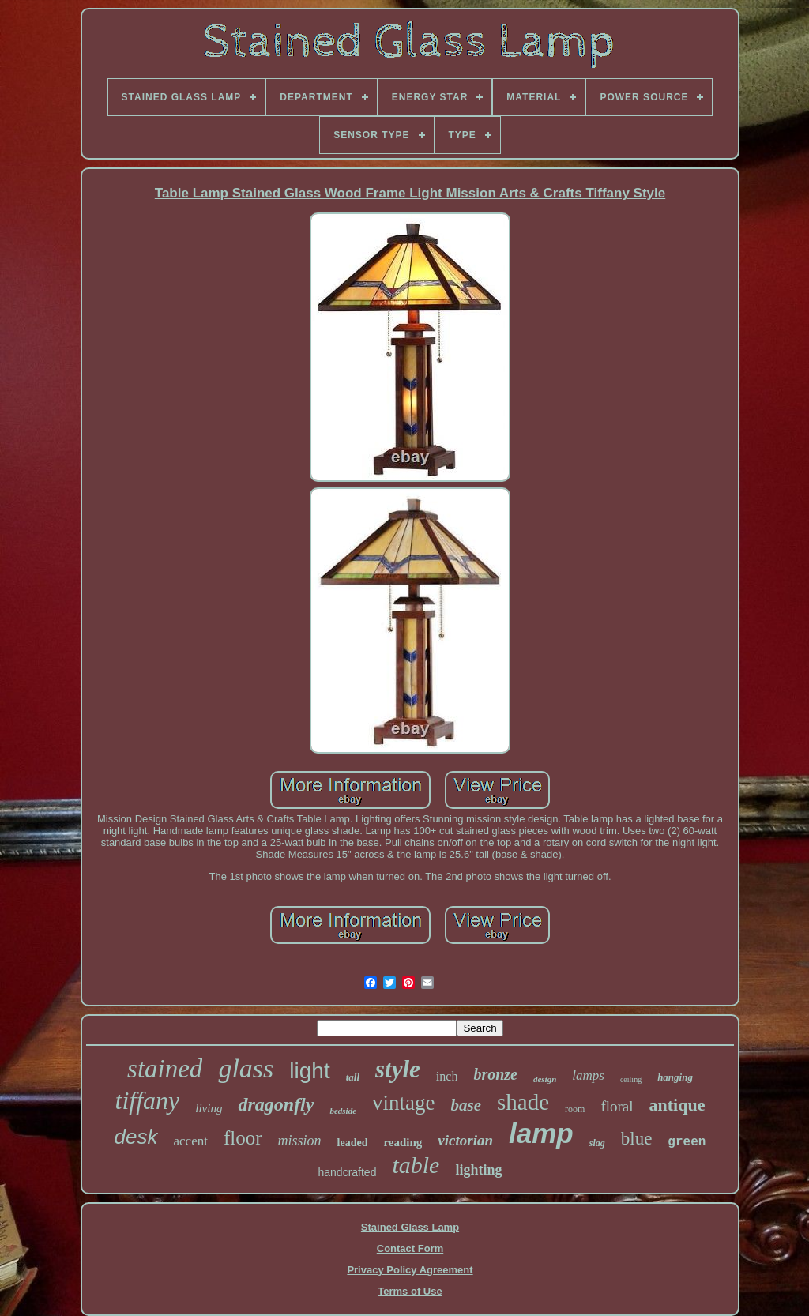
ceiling (631, 1079)
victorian (465, 1140)
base (466, 1105)
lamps (588, 1075)
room (575, 1109)
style (397, 1069)
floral (616, 1106)
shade (523, 1102)
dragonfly (276, 1104)
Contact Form (410, 1248)
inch (447, 1076)
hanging (675, 1077)
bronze (495, 1074)
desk (136, 1137)
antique (677, 1105)
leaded (352, 1143)
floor (243, 1138)
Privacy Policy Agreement (409, 1270)
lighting (478, 1170)
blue (637, 1139)
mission (300, 1141)
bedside (342, 1110)
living (208, 1108)
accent (191, 1141)
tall (352, 1077)
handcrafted (347, 1172)
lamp (541, 1133)
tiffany (147, 1100)
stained (164, 1069)
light (309, 1070)
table (415, 1165)
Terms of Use (410, 1291)
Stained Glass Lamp (410, 1227)
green (687, 1142)
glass (245, 1068)
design (544, 1079)
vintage (403, 1103)
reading (402, 1142)
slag (597, 1143)
